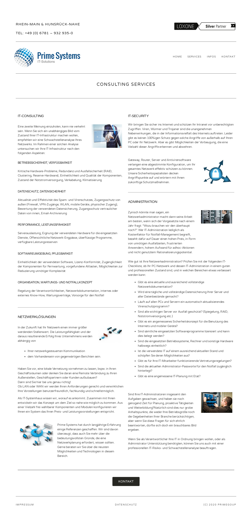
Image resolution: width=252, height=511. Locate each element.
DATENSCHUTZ (126, 504)
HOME (177, 56)
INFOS (211, 56)
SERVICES (194, 56)
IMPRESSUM (25, 504)
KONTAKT (228, 56)
